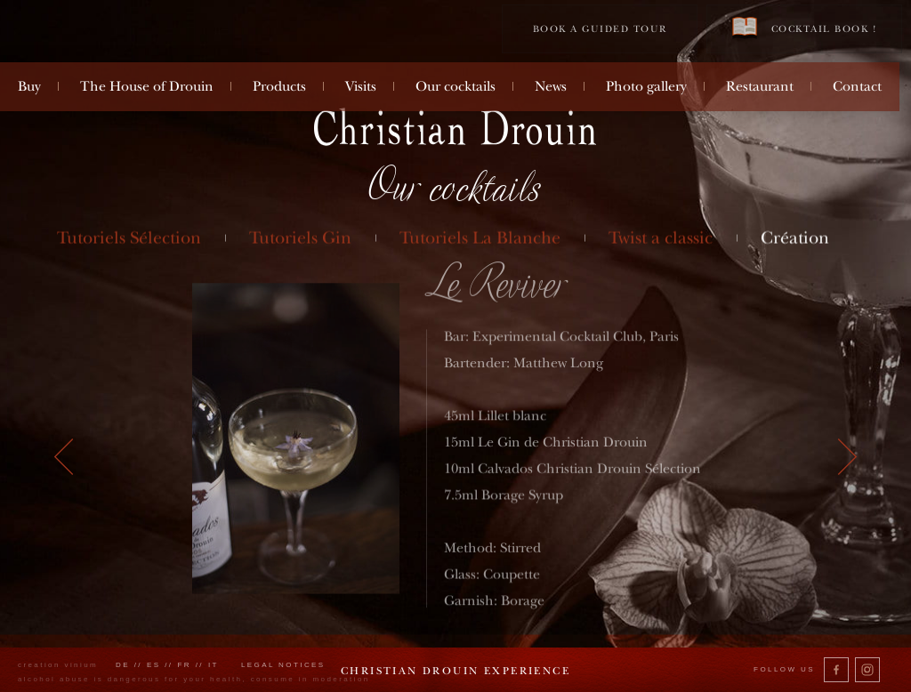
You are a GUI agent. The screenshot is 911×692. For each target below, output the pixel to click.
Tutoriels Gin (301, 238)
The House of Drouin (147, 86)
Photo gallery (646, 86)
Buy (29, 86)
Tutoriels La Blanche (479, 238)
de (123, 665)
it (213, 665)
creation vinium (58, 665)
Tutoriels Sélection (130, 238)
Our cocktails (455, 86)
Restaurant (760, 86)
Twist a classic (661, 238)
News (551, 86)
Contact (857, 86)
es (154, 665)
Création (795, 238)
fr (184, 665)
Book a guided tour (600, 29)
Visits (360, 86)
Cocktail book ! (804, 28)
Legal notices (283, 665)
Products (279, 86)
